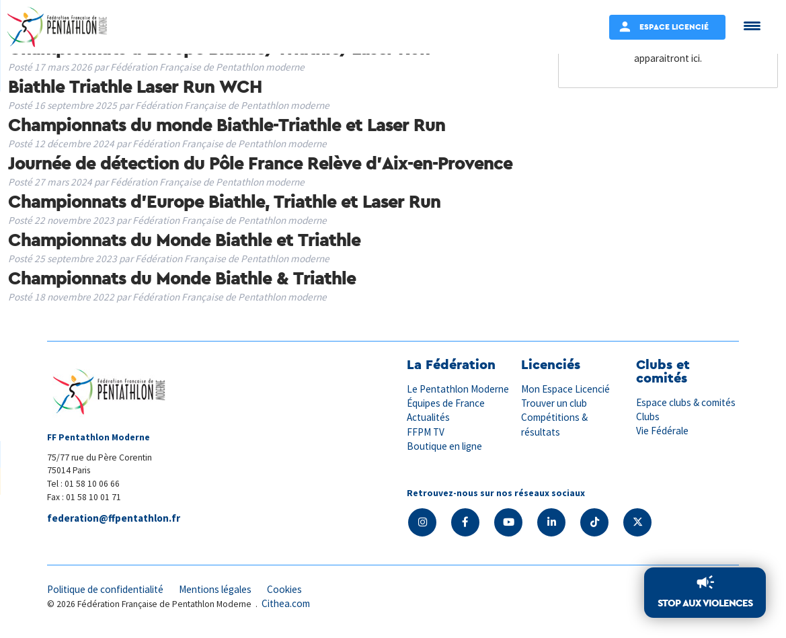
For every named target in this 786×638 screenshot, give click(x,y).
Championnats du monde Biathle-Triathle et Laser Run (226, 124)
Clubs (648, 416)
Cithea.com (286, 603)
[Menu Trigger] (752, 25)
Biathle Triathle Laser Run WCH (135, 86)
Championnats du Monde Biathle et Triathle (184, 239)
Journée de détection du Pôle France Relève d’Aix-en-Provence (260, 162)
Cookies (284, 589)
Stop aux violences (705, 602)
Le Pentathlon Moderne (458, 389)
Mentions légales (215, 589)
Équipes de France (446, 403)
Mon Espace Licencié (565, 389)
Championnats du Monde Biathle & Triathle (182, 277)
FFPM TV (425, 432)
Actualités (428, 417)
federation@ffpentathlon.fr (113, 518)
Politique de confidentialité (105, 589)
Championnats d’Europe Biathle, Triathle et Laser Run (224, 201)
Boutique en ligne (444, 446)
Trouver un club (554, 403)
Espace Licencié (674, 26)
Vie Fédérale (662, 430)
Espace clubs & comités (686, 402)
